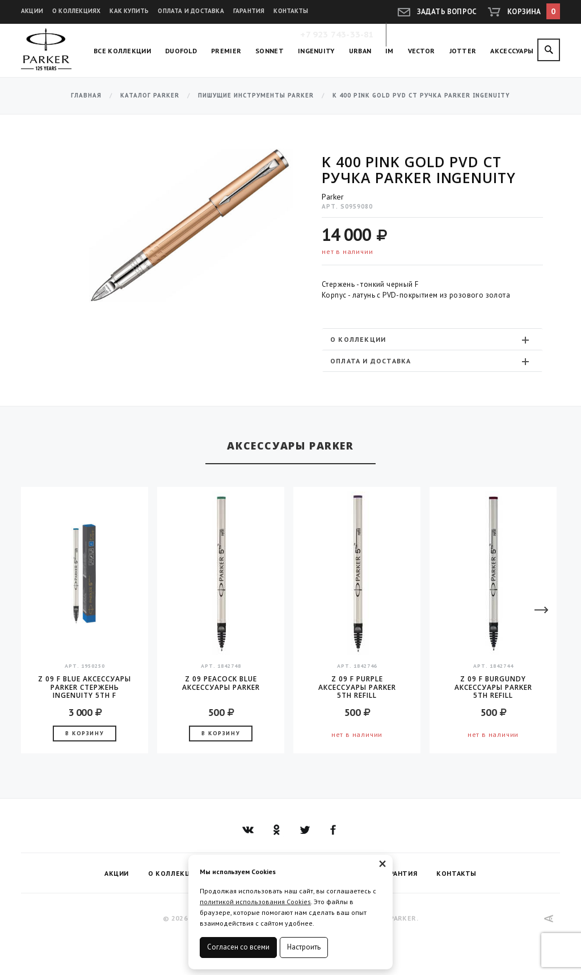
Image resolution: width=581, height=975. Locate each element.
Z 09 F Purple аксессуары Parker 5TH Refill (357, 687)
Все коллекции (122, 50)
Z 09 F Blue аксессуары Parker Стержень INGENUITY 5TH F (84, 687)
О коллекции (431, 339)
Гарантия (249, 11)
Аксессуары (511, 50)
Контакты (290, 11)
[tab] (432, 339)
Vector (421, 50)
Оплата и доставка (191, 11)
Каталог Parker (149, 95)
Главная (86, 95)
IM (389, 50)
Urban (360, 50)
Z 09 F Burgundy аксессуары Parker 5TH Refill (493, 687)
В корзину (84, 733)
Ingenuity (316, 50)
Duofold (181, 50)
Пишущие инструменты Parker (256, 95)
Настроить (304, 947)
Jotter (463, 50)
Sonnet (269, 50)
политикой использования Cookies (255, 901)
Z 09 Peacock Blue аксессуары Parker (221, 683)
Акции (32, 11)
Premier (226, 50)
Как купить (129, 11)
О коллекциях (76, 11)
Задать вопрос (447, 11)
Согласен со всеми (238, 947)
